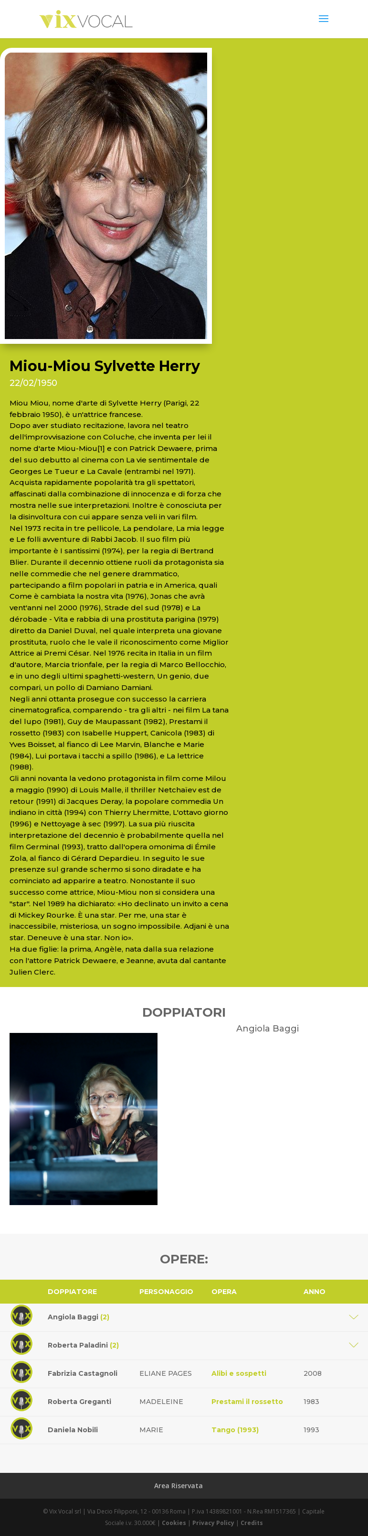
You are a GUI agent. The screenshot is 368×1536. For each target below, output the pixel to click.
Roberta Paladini (83, 1345)
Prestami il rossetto (247, 1401)
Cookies (174, 1523)
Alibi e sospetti (238, 1373)
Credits (252, 1523)
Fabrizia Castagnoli (82, 1373)
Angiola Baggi (78, 1317)
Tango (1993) (235, 1430)
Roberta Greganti (79, 1401)
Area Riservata (178, 1485)
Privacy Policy (213, 1523)
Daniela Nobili (73, 1430)
